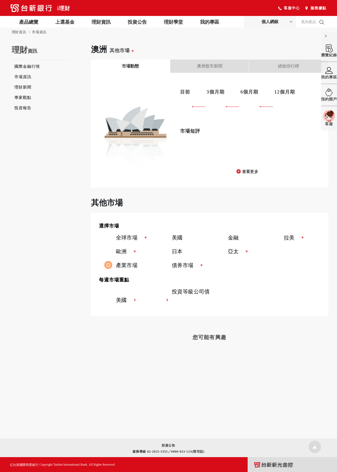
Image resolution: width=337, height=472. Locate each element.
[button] (213, 226)
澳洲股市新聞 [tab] (209, 66)
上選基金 (64, 22)
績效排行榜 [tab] (288, 66)
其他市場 (122, 50)
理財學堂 (173, 22)
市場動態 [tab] (130, 66)
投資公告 (137, 22)
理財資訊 (101, 22)
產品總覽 (28, 22)
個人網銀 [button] (269, 21)
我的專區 (209, 22)
